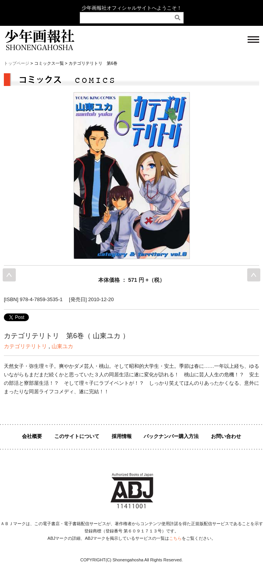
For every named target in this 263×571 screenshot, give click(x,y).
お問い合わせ (226, 436)
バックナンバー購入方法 (171, 436)
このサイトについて (76, 436)
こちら (175, 538)
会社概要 (32, 436)
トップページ (16, 63)
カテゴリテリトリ (25, 346)
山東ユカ (62, 346)
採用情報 (122, 436)
